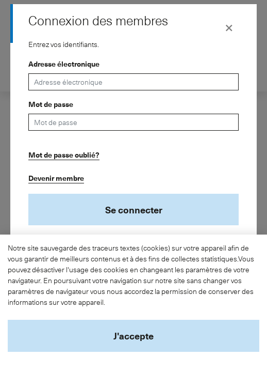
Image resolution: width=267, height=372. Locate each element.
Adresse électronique (63, 63)
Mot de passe (50, 104)
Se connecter (133, 209)
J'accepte (133, 336)
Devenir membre (56, 178)
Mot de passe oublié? (63, 154)
